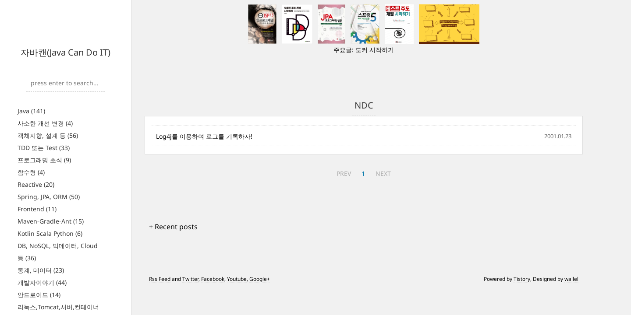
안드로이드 (39, 294)
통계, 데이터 (41, 270)
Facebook (212, 279)
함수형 (31, 172)
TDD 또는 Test (44, 148)
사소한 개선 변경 (45, 123)
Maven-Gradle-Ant (51, 221)
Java (31, 111)
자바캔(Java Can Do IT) (65, 52)
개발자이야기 (42, 282)
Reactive (36, 184)
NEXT (383, 173)
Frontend (37, 209)
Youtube (237, 279)
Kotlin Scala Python (50, 233)
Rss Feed (159, 279)
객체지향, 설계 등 (48, 135)
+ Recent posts (173, 226)
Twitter (190, 279)
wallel (571, 279)
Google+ (259, 279)
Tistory (522, 279)
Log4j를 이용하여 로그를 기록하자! (204, 136)
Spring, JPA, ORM (49, 196)
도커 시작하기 (374, 50)
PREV (344, 173)
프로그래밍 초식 (44, 160)
